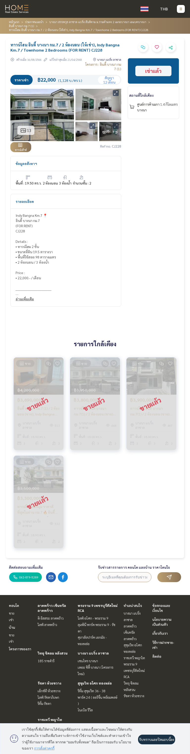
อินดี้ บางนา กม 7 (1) (21, 26)
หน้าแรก (14, 22)
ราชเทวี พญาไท (50, 719)
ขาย (11, 613)
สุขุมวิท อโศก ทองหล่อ (95, 683)
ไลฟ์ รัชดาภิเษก (48, 697)
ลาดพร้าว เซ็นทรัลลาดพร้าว (130, 632)
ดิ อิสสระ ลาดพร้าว (51, 618)
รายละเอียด (25, 201)
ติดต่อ (156, 656)
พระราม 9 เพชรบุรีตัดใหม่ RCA (134, 670)
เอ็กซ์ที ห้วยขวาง (49, 691)
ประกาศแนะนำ (34, 22)
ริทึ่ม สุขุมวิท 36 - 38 (91, 691)
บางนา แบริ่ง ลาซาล (93, 653)
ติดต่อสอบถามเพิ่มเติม (26, 567)
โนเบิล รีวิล (85, 710)
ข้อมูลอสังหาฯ (26, 163)
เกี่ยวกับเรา (160, 633)
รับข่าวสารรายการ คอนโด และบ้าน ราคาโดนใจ (134, 567)
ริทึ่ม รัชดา (44, 703)
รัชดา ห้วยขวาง (49, 683)
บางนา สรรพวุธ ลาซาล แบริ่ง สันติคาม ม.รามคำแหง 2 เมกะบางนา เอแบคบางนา (97, 22)
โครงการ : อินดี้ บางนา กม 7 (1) (103, 66)
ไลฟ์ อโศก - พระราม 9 (93, 618)
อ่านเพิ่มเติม (25, 299)
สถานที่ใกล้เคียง (141, 95)
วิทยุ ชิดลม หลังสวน (53, 653)
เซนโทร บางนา (88, 661)
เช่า (11, 619)
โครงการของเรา (20, 649)
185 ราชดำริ (46, 661)
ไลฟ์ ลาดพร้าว (47, 624)
